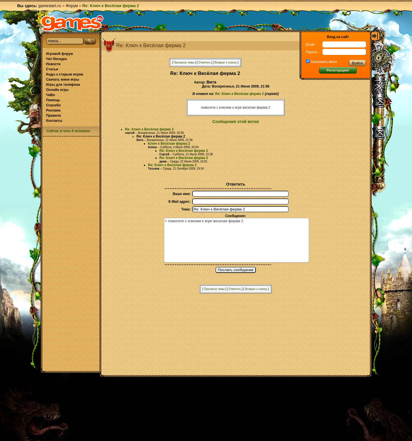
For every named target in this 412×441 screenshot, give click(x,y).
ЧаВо (50, 95)
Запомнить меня (323, 62)
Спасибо (53, 105)
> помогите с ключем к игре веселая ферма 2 (236, 240)
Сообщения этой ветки (235, 121)
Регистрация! (337, 70)
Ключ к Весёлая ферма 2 (169, 144)
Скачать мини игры (62, 80)
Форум (72, 5)
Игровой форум (59, 54)
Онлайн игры (57, 90)
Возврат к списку (226, 62)
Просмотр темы (183, 62)
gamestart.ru (49, 5)
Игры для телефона (63, 85)
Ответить (204, 62)
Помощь (53, 100)
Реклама (53, 110)
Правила (53, 116)
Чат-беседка (56, 59)
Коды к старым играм (64, 74)
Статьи (52, 69)
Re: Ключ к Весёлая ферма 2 (239, 94)
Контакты (54, 121)
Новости (53, 64)
